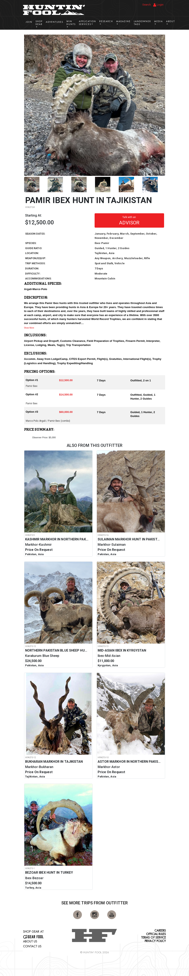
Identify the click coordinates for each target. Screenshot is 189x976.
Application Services (87, 23)
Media (158, 21)
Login (158, 5)
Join (29, 22)
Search (146, 4)
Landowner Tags (142, 23)
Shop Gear (39, 23)
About (170, 21)
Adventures (54, 22)
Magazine (123, 21)
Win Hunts (71, 23)
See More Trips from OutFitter (94, 902)
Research (106, 21)
